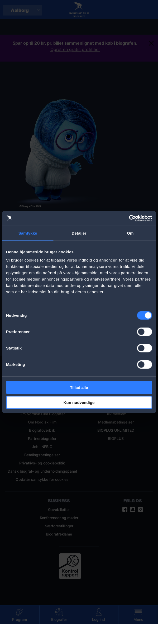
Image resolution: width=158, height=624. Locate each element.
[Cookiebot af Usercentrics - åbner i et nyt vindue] (129, 218)
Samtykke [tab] (27, 233)
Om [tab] (130, 233)
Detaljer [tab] (79, 233)
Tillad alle (79, 387)
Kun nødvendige (79, 402)
